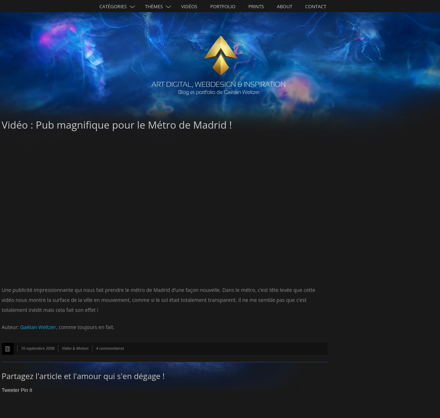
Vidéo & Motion (75, 348)
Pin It (26, 390)
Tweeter (11, 390)
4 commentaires (110, 348)
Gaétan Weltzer (38, 327)
